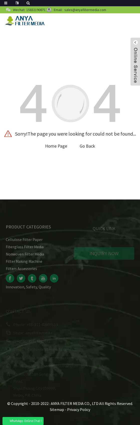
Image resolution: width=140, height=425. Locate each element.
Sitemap (57, 409)
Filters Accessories (21, 269)
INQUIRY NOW (104, 254)
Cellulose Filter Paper (24, 240)
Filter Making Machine (24, 262)
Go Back (87, 146)
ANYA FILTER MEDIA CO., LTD (75, 403)
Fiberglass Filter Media (25, 248)
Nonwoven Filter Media (25, 255)
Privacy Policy (78, 409)
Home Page (56, 146)
